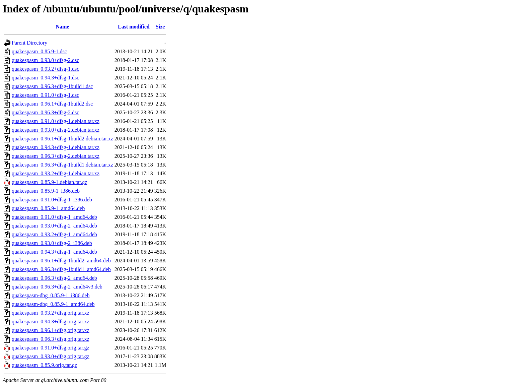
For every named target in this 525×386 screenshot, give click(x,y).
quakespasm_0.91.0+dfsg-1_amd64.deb (54, 217)
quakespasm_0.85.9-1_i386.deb (46, 191)
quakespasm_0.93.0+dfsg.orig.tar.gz (50, 356)
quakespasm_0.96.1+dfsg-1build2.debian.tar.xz (62, 138)
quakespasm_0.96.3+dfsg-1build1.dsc (52, 86)
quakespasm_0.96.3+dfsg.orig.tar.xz (50, 339)
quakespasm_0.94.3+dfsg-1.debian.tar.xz (55, 147)
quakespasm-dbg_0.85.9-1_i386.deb (50, 295)
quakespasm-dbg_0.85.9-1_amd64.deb (53, 304)
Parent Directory (29, 43)
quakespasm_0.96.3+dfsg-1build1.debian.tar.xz (62, 165)
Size (160, 26)
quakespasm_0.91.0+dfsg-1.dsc (45, 95)
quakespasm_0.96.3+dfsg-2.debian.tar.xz (55, 156)
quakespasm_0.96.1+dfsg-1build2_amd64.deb (61, 260)
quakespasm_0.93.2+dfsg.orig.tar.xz (50, 313)
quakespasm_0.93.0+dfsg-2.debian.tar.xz (55, 130)
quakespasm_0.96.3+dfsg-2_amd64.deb (54, 278)
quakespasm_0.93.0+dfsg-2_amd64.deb (54, 226)
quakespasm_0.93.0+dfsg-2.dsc (45, 60)
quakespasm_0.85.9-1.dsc (39, 51)
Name (62, 26)
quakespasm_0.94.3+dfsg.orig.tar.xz (50, 321)
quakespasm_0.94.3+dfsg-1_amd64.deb (54, 252)
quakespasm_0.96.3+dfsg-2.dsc (45, 112)
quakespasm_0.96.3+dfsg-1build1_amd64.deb (61, 269)
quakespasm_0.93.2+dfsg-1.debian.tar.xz (55, 173)
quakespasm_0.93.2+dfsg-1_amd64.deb (54, 234)
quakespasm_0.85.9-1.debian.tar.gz (49, 182)
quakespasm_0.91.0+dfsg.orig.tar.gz (50, 347)
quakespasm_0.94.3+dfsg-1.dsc (45, 77)
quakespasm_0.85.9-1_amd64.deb (48, 208)
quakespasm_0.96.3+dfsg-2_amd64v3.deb (57, 287)
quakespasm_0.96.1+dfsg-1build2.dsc (52, 104)
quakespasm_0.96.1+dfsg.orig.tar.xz (50, 330)
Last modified (134, 26)
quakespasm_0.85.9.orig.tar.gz (44, 365)
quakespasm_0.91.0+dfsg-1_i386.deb (52, 199)
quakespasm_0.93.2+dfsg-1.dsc (45, 69)
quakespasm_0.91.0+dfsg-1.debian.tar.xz (55, 121)
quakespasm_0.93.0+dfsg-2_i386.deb (52, 243)
